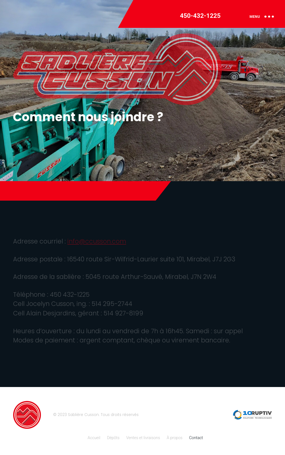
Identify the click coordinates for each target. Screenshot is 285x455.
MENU (261, 16)
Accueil (94, 437)
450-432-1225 (200, 15)
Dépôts (113, 437)
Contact (196, 437)
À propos (175, 437)
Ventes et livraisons (143, 437)
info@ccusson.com (96, 241)
